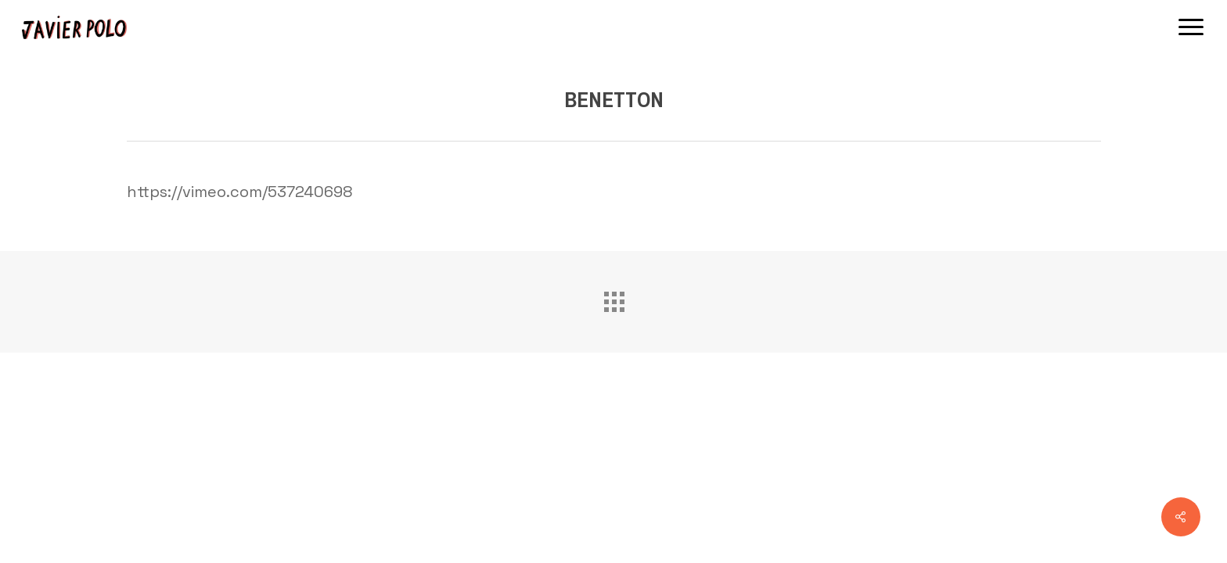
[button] (1192, 27)
